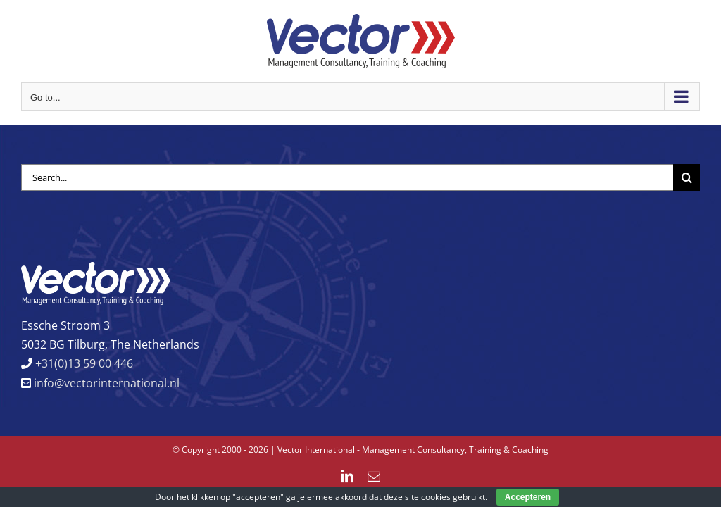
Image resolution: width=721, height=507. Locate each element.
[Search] (686, 177)
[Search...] (347, 177)
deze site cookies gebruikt (434, 497)
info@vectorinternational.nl (105, 383)
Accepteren (528, 497)
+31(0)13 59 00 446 (82, 363)
